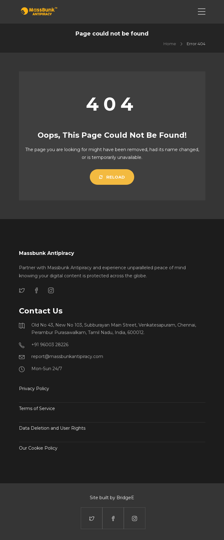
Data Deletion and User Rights (52, 428)
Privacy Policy (34, 388)
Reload (112, 176)
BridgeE (125, 497)
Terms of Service (37, 408)
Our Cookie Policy (38, 448)
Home (169, 43)
